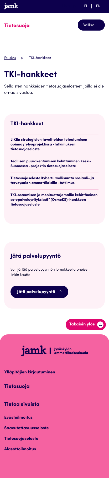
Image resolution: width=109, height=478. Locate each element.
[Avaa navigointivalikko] (91, 25)
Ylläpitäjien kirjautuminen (29, 372)
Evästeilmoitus (18, 418)
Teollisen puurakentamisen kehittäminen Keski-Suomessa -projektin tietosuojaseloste (51, 164)
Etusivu (10, 58)
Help (69, 6)
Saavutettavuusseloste (26, 428)
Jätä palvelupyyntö (39, 291)
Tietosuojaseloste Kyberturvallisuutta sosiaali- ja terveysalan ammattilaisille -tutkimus (52, 181)
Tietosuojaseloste (21, 439)
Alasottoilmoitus (20, 449)
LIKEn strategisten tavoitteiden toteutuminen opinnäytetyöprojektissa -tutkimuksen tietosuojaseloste (49, 144)
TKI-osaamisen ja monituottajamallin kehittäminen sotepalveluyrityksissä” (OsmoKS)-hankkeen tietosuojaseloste (54, 200)
